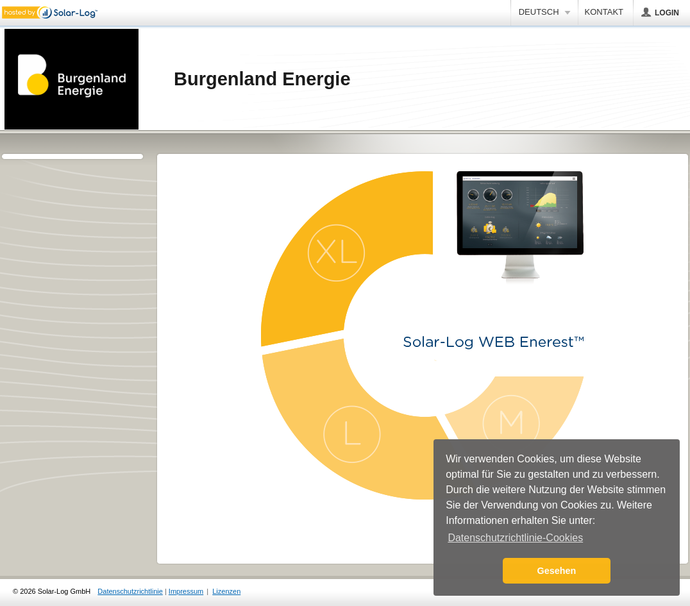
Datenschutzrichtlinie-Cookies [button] (515, 537)
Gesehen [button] (556, 571)
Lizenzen (226, 591)
